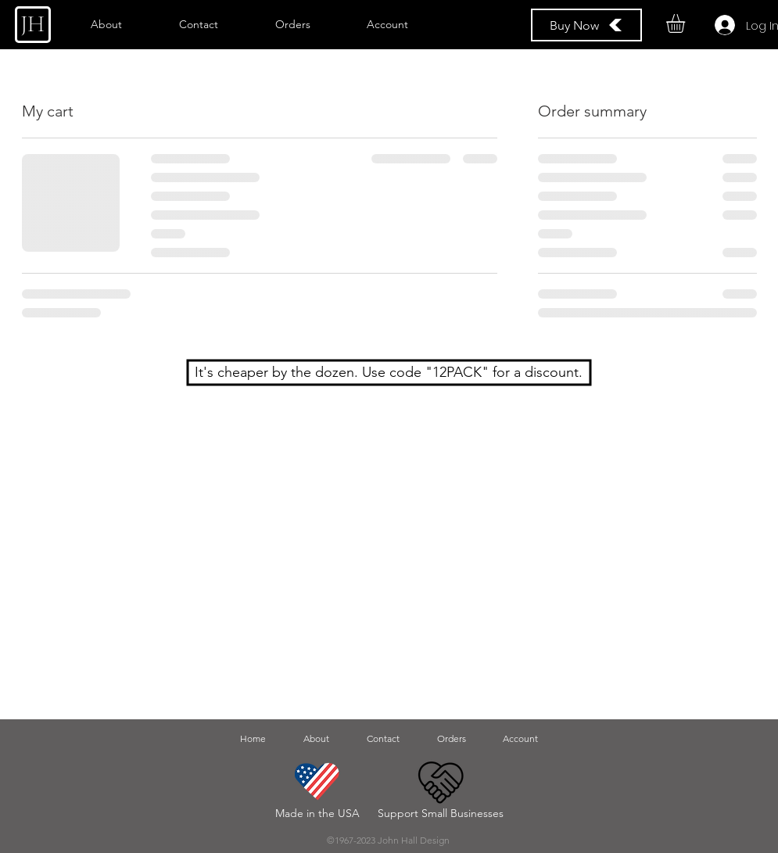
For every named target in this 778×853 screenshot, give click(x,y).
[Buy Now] (586, 25)
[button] (686, 23)
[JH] (33, 24)
